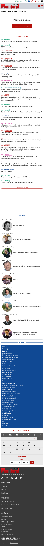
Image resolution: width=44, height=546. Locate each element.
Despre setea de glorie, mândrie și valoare (27, 306)
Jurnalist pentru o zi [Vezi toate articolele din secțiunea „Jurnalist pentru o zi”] (8, 406)
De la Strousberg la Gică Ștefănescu (25, 253)
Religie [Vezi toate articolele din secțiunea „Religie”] (4, 347)
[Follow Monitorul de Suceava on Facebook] (2, 478)
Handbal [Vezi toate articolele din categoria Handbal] (7, 175)
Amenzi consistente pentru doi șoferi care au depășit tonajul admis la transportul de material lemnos (21, 140)
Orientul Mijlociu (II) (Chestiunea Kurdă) (26, 320)
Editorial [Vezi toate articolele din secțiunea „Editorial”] (4, 351)
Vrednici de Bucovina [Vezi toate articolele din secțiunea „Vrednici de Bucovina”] (9, 391)
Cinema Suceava (7, 529)
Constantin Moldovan (9, 274)
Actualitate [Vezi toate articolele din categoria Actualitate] (8, 50)
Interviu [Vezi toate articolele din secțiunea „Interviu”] (4, 381)
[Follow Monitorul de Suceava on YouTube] (11, 478)
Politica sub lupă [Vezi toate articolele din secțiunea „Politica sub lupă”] (7, 396)
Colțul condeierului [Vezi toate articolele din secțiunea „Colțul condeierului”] (8, 366)
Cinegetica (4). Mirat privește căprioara (26, 266)
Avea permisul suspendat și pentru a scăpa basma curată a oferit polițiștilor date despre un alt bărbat (20, 133)
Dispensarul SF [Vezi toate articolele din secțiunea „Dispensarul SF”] (7, 389)
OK (32, 462)
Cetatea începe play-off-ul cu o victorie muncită (17, 182)
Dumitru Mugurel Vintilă (10, 314)
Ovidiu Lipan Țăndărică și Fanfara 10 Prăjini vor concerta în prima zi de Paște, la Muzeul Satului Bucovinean (20, 83)
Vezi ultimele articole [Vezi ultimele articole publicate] (22, 187)
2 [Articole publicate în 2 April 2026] (23, 439)
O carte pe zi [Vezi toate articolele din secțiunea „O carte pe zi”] (6, 374)
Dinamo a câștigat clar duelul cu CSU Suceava (16, 177)
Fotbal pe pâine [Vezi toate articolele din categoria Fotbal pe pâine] (9, 169)
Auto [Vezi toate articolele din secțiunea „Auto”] (3, 421)
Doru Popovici (7, 220)
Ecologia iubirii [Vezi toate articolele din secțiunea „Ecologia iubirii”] (7, 353)
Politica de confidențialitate (10, 505)
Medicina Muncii (7, 534)
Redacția (4, 489)
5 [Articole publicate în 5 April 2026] (40, 439)
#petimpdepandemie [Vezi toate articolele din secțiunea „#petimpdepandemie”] (9, 411)
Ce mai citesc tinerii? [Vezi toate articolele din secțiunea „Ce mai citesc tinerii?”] (9, 370)
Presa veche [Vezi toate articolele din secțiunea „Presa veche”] (6, 368)
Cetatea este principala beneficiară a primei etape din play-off (21, 112)
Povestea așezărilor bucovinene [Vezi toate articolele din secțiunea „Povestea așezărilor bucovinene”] (12, 385)
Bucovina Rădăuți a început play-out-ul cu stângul (17, 106)
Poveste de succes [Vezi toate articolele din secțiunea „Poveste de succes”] (8, 383)
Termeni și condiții (7, 501)
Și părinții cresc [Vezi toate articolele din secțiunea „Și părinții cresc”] (7, 409)
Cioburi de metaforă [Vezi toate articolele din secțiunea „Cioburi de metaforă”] (8, 359)
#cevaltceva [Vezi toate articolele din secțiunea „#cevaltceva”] (6, 426)
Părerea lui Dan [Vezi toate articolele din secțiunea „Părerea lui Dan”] (7, 362)
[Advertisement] (22, 201)
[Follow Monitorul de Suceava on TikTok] (16, 478)
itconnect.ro (14, 543)
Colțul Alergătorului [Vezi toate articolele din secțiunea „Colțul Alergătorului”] (8, 387)
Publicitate (4, 493)
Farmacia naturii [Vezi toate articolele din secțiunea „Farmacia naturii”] (7, 417)
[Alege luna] (16, 462)
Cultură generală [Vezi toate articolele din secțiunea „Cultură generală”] (7, 402)
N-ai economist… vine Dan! (22, 239)
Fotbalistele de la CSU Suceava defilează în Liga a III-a (19, 41)
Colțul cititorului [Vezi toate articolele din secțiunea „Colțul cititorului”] (7, 379)
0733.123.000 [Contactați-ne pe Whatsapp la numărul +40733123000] (21, 1)
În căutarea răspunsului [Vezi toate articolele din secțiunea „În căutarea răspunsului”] (10, 355)
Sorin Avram (6, 328)
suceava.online (6, 524)
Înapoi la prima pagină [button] (22, 25)
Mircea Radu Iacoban (9, 247)
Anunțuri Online (6, 517)
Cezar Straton (7, 260)
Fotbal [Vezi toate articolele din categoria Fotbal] (7, 39)
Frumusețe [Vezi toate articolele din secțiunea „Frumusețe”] (5, 415)
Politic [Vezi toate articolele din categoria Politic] (7, 95)
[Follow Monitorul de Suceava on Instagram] (7, 478)
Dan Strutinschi (7, 233)
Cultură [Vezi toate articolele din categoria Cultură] (7, 145)
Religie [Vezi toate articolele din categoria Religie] (7, 115)
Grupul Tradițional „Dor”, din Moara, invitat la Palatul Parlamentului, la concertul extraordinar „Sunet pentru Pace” (21, 164)
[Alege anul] (26, 462)
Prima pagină (7, 11)
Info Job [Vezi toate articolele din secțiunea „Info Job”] (5, 424)
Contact (4, 486)
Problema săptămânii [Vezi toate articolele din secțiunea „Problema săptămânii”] (9, 398)
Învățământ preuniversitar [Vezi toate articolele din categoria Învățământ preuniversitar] (12, 87)
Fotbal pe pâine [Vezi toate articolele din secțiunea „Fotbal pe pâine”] (7, 364)
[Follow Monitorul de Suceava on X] (21, 478)
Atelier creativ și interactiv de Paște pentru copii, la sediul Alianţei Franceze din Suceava (20, 90)
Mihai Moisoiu (7, 287)
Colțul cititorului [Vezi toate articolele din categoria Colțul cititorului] (10, 73)
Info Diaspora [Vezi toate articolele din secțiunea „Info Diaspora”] (6, 413)
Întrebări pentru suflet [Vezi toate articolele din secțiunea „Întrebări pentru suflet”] (9, 419)
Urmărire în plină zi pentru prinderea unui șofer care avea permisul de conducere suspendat (20, 61)
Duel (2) (15, 279)
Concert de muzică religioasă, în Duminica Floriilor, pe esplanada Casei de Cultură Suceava (19, 157)
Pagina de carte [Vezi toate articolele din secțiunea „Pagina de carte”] (7, 372)
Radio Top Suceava (8, 522)
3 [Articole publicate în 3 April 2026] (28, 439)
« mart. (21, 459)
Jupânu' (4, 519)
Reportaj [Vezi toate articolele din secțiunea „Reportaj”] (5, 349)
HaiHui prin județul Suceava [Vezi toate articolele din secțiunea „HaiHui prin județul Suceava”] (11, 394)
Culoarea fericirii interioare (22, 293)
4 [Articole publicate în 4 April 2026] (34, 439)
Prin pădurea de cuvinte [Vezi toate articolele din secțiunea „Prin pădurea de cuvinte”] (10, 357)
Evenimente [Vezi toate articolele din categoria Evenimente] (8, 80)
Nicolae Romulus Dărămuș (11, 301)
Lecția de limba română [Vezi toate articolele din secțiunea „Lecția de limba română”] (10, 404)
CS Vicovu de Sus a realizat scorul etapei (14, 47)
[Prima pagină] (10, 6)
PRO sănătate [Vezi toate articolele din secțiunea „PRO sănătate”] (6, 377)
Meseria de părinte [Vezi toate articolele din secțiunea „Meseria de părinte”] (8, 400)
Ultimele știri (20, 11)
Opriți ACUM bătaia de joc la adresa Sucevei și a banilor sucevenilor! (25, 333)
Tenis (3, 527)
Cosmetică (5, 532)
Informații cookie (6, 508)
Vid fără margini (6, 171)
